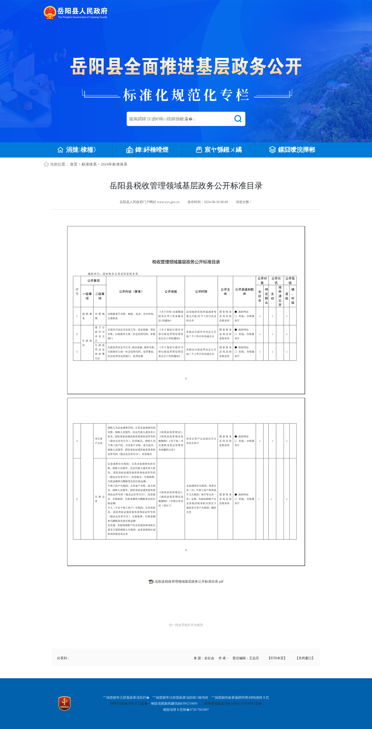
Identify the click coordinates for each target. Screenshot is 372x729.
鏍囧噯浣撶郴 (292, 150)
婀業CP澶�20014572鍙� (129, 703)
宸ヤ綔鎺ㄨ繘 (218, 150)
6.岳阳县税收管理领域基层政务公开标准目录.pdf (188, 581)
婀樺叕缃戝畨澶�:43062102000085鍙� (233, 703)
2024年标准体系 (114, 164)
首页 (74, 164)
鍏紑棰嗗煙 (147, 150)
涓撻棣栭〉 (78, 150)
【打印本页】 (277, 658)
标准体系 (89, 164)
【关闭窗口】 (305, 658)
